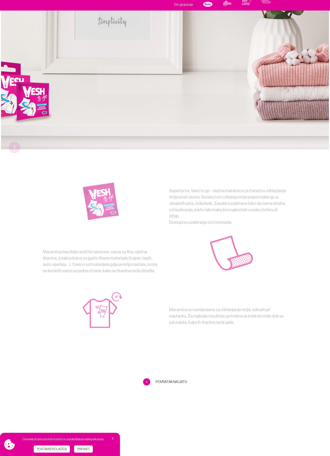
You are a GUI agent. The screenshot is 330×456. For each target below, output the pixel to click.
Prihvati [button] (83, 449)
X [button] (113, 438)
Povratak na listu (165, 381)
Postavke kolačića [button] (52, 449)
